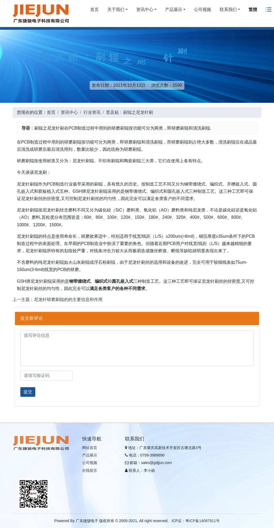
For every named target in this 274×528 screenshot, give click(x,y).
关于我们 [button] (115, 9)
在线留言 (89, 470)
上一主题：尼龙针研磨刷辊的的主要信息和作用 (57, 299)
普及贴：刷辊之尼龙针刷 (129, 112)
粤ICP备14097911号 (202, 521)
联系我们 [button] (228, 9)
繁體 (253, 9)
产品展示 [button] (173, 9)
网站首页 (89, 448)
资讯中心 (69, 112)
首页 (94, 9)
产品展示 (89, 455)
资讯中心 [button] (144, 9)
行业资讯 (92, 112)
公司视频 (202, 9)
